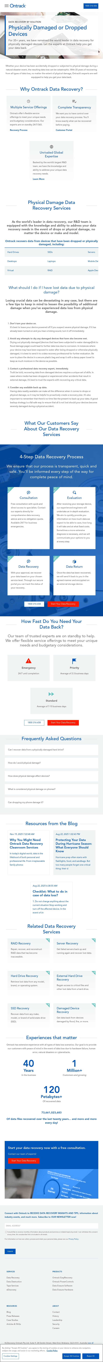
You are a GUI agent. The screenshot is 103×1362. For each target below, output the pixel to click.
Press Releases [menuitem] (13, 1316)
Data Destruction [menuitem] (14, 1282)
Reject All (90, 1356)
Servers (91, 252)
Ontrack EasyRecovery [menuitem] (62, 1278)
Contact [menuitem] (56, 1312)
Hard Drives (13, 252)
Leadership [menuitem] (57, 1320)
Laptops (52, 261)
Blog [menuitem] (9, 1312)
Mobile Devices (95, 261)
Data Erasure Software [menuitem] (62, 1286)
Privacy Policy (73, 1239)
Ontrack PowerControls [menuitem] (62, 1282)
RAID (50, 271)
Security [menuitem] (55, 1324)
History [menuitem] (55, 1316)
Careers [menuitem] (55, 1328)
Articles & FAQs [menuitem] (14, 1324)
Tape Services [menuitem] (13, 1286)
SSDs (50, 252)
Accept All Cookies (71, 1356)
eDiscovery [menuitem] (11, 1290)
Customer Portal (64, 130)
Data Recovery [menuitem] (13, 1278)
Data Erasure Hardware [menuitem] (62, 1290)
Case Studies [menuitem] (12, 1320)
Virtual (10, 271)
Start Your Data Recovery (63, 604)
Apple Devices (95, 271)
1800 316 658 (34, 604)
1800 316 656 (91, 6)
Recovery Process (18, 130)
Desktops (12, 261)
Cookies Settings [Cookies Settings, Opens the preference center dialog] (10, 1356)
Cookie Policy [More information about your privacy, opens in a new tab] (52, 1351)
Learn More (38, 179)
